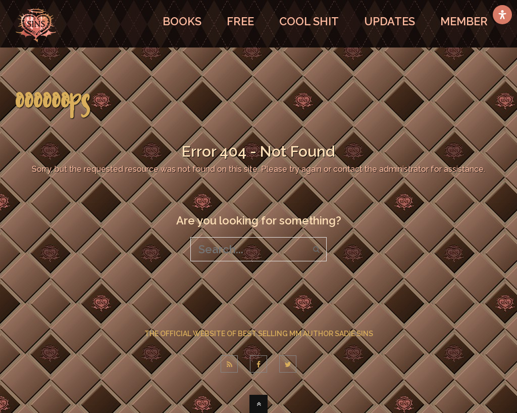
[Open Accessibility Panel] (502, 14)
